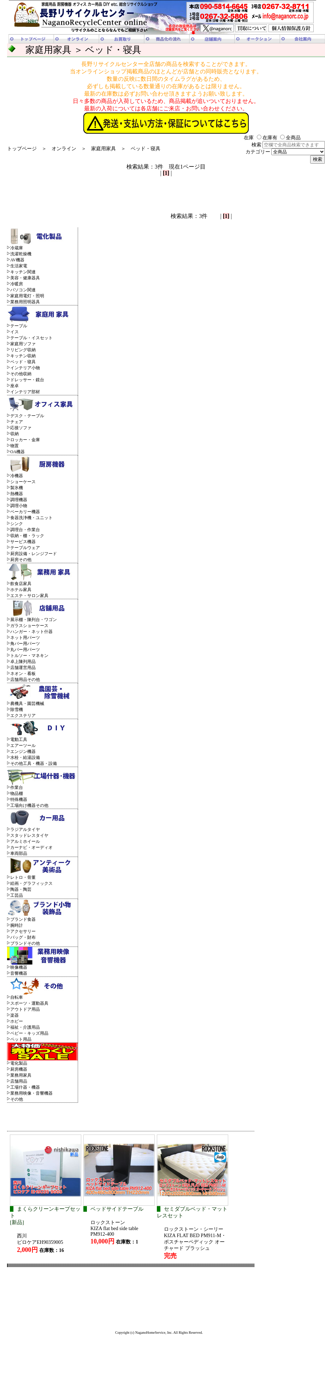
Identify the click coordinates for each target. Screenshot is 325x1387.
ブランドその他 (25, 943)
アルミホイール (25, 841)
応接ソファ (20, 427)
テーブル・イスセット (31, 337)
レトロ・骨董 (23, 877)
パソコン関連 (23, 289)
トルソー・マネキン (29, 655)
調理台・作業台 (25, 529)
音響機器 (18, 973)
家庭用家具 (103, 148)
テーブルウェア (25, 547)
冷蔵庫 (16, 247)
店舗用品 (18, 1081)
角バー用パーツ (25, 643)
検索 (288, 144)
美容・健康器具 (25, 277)
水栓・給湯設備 (25, 757)
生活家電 (18, 265)
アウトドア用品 (25, 1009)
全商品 (290, 137)
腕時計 (16, 925)
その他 (16, 1099)
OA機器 (17, 451)
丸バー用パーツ (25, 649)
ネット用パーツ (25, 637)
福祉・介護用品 (25, 1027)
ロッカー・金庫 (25, 439)
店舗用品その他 (25, 679)
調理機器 (18, 499)
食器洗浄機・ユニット (31, 517)
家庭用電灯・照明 (27, 295)
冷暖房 (16, 283)
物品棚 (16, 793)
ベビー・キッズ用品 (29, 1033)
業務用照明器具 (25, 301)
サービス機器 (23, 541)
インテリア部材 (25, 391)
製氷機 (16, 487)
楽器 (14, 1015)
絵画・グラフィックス (31, 883)
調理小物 (18, 505)
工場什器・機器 (25, 1087)
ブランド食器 (23, 919)
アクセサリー (23, 931)
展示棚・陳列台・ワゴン (33, 619)
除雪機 (16, 709)
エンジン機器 (23, 751)
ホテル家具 (20, 589)
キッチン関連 (23, 271)
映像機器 (18, 967)
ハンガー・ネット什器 (31, 631)
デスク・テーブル (27, 415)
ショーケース (23, 481)
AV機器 (17, 259)
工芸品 (16, 895)
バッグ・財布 (23, 937)
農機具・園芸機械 (27, 703)
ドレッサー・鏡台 (27, 379)
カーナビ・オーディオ (31, 847)
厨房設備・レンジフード (33, 553)
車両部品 (18, 853)
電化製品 (18, 1063)
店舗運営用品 (23, 667)
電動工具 (18, 739)
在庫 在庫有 (260, 137)
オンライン (64, 148)
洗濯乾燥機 (20, 253)
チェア (16, 421)
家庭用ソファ (23, 343)
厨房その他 (20, 559)
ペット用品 (20, 1039)
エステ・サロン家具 (29, 595)
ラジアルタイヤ (25, 829)
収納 (14, 433)
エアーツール (23, 745)
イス (14, 331)
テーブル (18, 325)
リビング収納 (23, 349)
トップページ (22, 148)
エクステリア (23, 715)
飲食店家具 (20, 583)
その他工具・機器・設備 (33, 763)
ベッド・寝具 (145, 148)
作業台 (16, 787)
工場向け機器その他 (29, 805)
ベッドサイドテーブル (116, 1209)
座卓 (14, 385)
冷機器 (16, 475)
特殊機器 (18, 799)
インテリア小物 (25, 367)
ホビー (16, 1021)
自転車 (16, 997)
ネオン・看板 (23, 673)
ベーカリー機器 (25, 511)
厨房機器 (18, 1069)
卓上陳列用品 (23, 661)
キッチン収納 (23, 355)
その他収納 (20, 373)
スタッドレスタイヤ (29, 835)
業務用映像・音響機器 (31, 1093)
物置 (14, 445)
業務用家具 (20, 1075)
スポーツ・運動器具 (29, 1003)
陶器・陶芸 (20, 889)
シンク (16, 523)
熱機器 (16, 493)
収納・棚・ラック (27, 535)
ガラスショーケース (29, 625)
